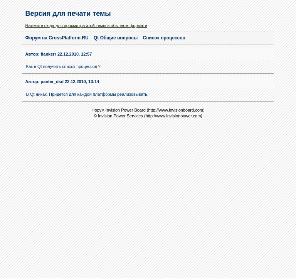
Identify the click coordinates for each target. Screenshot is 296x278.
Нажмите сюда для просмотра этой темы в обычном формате (86, 25)
